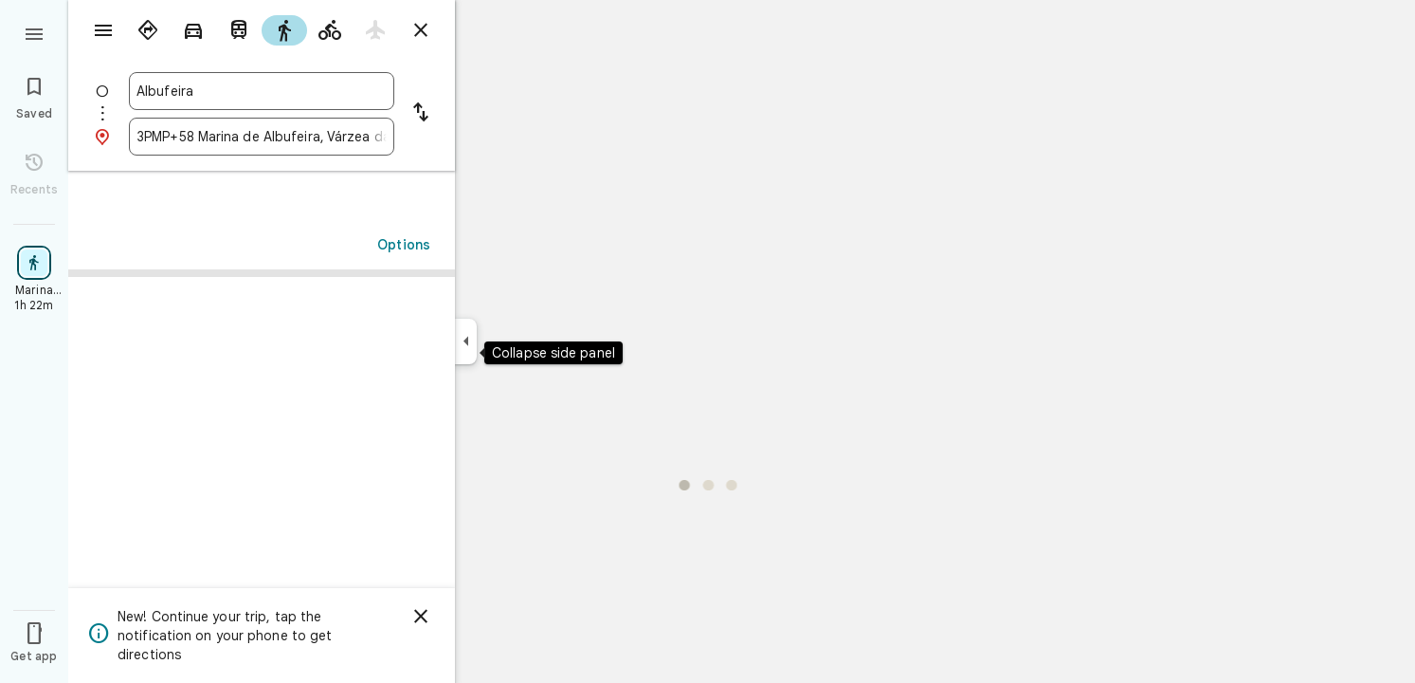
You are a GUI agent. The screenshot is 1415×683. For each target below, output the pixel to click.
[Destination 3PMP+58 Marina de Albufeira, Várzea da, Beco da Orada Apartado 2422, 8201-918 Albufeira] (261, 136)
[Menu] (34, 32)
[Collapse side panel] (466, 341)
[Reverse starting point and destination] (420, 113)
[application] (707, 341)
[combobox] (261, 91)
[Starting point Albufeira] (261, 91)
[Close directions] (421, 30)
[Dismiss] (420, 616)
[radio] (148, 30)
